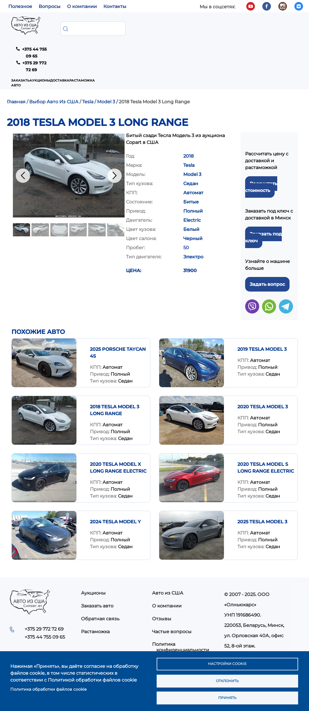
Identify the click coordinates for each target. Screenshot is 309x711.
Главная (16, 74)
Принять (227, 697)
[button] (69, 148)
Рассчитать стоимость (261, 159)
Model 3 (106, 74)
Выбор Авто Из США (53, 74)
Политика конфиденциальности (180, 619)
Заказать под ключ (263, 209)
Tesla (87, 74)
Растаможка (161, 27)
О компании (82, 6)
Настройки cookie (226, 659)
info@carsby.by (243, 628)
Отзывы (161, 591)
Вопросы (49, 6)
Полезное (20, 6)
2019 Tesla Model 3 (262, 321)
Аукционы (104, 27)
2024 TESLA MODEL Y (115, 494)
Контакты (114, 6)
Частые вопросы (172, 604)
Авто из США (167, 565)
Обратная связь (100, 591)
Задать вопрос (267, 256)
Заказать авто (72, 27)
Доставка (131, 27)
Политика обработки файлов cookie (48, 686)
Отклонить (227, 678)
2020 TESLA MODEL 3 (262, 379)
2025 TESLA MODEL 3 (262, 494)
